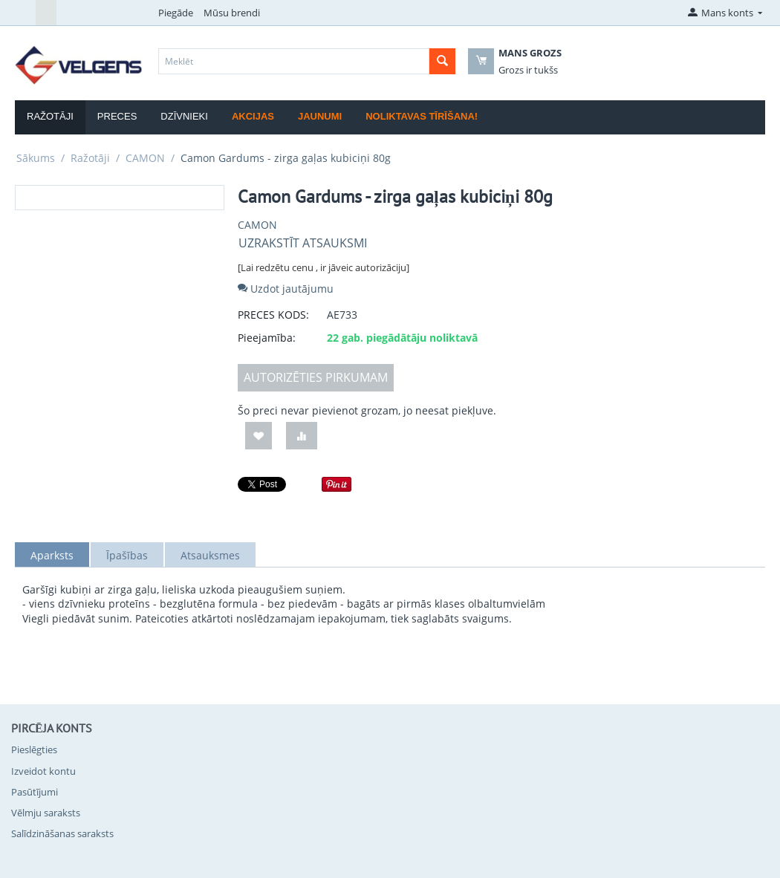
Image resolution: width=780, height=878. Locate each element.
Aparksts (52, 555)
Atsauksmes (210, 555)
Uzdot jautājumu (286, 289)
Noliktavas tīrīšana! (421, 116)
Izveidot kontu (43, 771)
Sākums (35, 158)
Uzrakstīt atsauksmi (302, 243)
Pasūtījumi (34, 792)
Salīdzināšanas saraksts (62, 833)
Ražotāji (50, 116)
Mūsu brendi (232, 12)
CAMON (145, 158)
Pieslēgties (34, 749)
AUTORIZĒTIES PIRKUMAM (316, 377)
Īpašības (127, 555)
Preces (117, 116)
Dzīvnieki (184, 116)
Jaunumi (320, 116)
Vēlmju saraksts (45, 812)
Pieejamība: (267, 338)
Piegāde (175, 12)
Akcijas (253, 116)
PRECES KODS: (273, 315)
